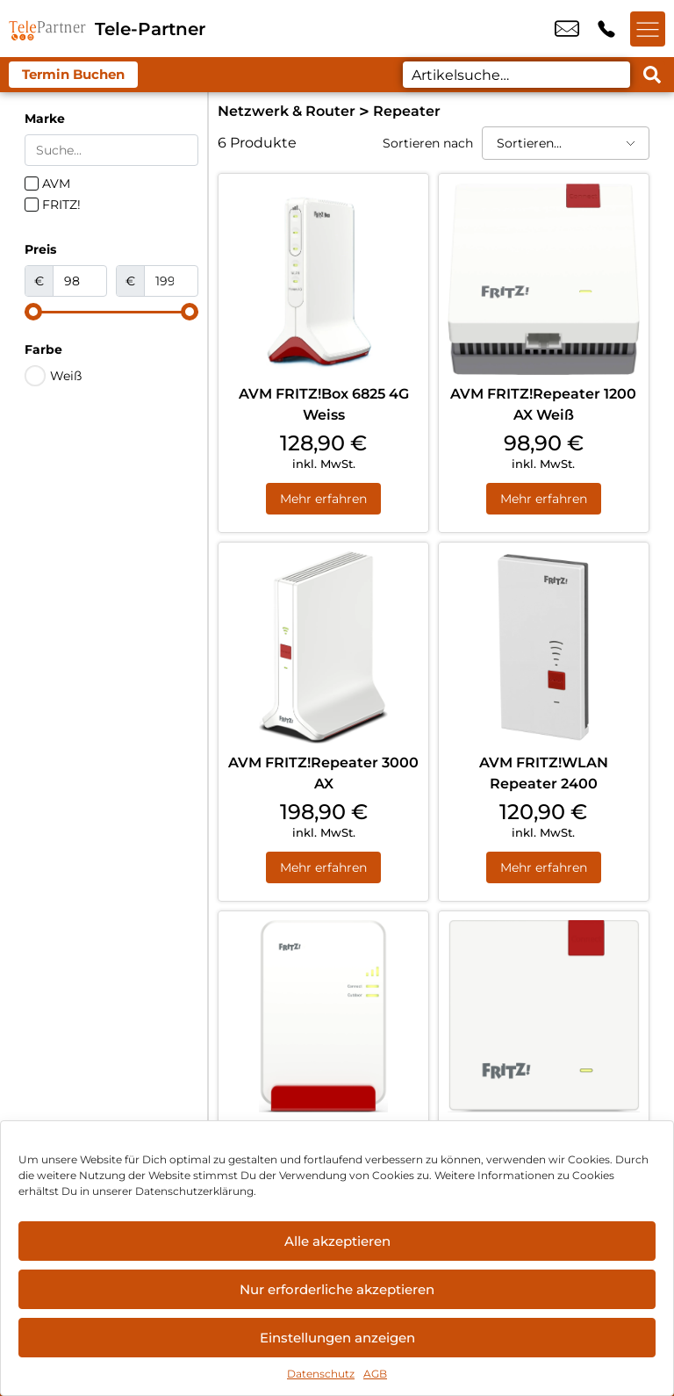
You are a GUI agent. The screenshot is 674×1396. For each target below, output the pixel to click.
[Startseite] (47, 28)
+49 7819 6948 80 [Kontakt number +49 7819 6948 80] (606, 29)
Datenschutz (321, 1373)
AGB (375, 1373)
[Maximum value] (171, 281)
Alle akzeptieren (337, 1241)
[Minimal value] (111, 311)
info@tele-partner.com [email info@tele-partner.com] (567, 29)
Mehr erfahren (323, 499)
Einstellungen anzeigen (337, 1337)
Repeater (407, 111)
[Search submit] (652, 74)
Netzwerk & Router (286, 111)
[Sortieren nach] (565, 143)
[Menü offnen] (647, 29)
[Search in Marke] (111, 150)
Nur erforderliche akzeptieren (337, 1289)
